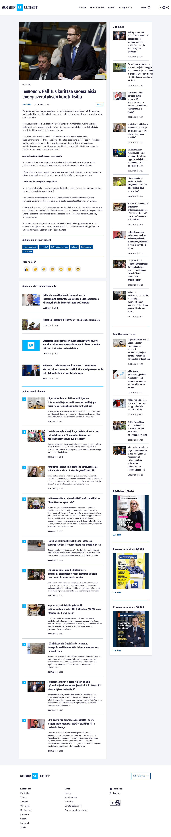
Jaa (99, 104)
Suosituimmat (97, 7)
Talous (23, 797)
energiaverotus (30, 247)
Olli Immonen (86, 247)
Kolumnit (24, 823)
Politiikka (26, 104)
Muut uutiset (26, 810)
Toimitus (69, 801)
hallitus (74, 247)
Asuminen (28, 251)
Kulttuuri (24, 814)
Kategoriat (126, 7)
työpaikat (44, 247)
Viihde (23, 827)
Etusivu (82, 7)
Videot (111, 7)
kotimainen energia (59, 247)
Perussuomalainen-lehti (76, 810)
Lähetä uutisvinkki (73, 805)
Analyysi (24, 801)
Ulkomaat (25, 805)
